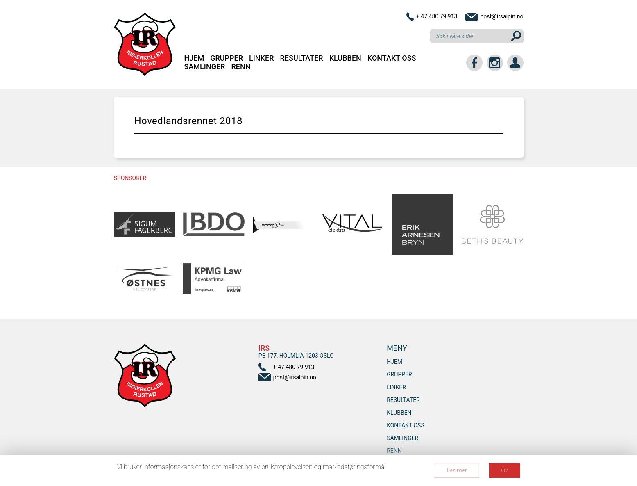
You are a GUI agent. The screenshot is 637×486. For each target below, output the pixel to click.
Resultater (301, 58)
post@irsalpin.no (501, 16)
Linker (261, 58)
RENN (240, 66)
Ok (504, 470)
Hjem (194, 58)
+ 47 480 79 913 (437, 16)
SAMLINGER (204, 66)
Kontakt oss (391, 58)
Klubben (345, 58)
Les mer (457, 470)
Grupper (226, 58)
